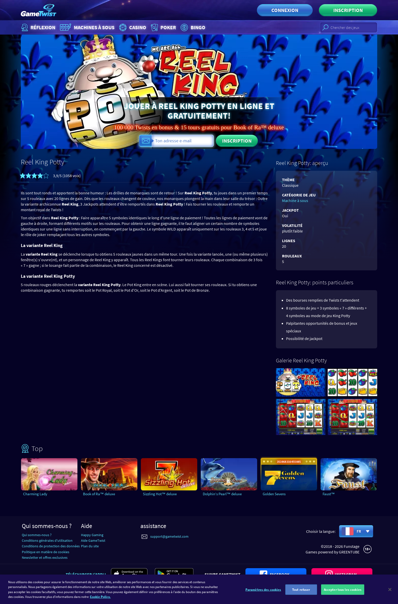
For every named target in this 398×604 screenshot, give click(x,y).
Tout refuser (301, 596)
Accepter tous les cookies (342, 596)
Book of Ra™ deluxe (99, 493)
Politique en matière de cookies (45, 552)
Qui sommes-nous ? (37, 535)
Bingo (192, 27)
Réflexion (37, 27)
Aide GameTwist (93, 540)
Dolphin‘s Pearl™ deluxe (222, 493)
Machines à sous (86, 27)
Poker (163, 27)
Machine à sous (295, 200)
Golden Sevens (274, 493)
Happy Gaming (92, 535)
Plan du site (90, 546)
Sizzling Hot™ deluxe (160, 493)
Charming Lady (35, 493)
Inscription (348, 10)
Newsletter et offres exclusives (45, 557)
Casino (132, 27)
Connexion (284, 10)
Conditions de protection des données (51, 546)
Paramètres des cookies (263, 596)
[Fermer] (389, 596)
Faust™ (329, 493)
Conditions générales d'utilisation (47, 540)
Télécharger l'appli (86, 574)
